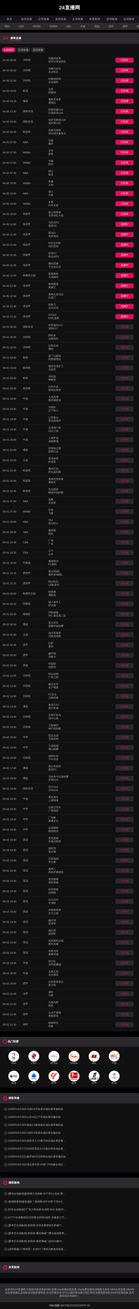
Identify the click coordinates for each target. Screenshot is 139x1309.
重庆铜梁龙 (54, 400)
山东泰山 (53, 417)
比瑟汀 (52, 297)
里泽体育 (53, 458)
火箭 (50, 195)
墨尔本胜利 (54, 766)
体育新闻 (94, 19)
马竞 (50, 89)
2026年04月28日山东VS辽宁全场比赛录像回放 (32, 1116)
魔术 (50, 143)
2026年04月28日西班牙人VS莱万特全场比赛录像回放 (36, 1140)
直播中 (124, 224)
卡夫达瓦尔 (54, 266)
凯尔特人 (53, 523)
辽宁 (50, 550)
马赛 (50, 995)
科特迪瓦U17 (55, 325)
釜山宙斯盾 (54, 212)
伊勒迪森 (53, 612)
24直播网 (69, 7)
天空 (50, 150)
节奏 (50, 160)
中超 (82, 26)
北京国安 (53, 974)
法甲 (25, 993)
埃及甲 (27, 224)
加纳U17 (53, 328)
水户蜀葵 (53, 687)
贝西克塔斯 (54, 636)
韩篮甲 (27, 213)
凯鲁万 (52, 304)
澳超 (25, 706)
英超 (97, 26)
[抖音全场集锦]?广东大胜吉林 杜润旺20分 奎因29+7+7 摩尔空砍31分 (44, 1209)
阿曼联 (27, 603)
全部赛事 (9, 49)
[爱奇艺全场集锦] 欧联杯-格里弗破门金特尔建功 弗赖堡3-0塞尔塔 (42, 1241)
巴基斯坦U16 (55, 112)
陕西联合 (53, 831)
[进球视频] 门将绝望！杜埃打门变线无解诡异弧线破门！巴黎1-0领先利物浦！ (49, 1249)
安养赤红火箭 (56, 215)
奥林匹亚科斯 (56, 479)
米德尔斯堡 (54, 841)
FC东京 (52, 694)
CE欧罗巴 (53, 584)
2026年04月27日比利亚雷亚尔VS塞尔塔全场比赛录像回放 (38, 1148)
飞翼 (50, 513)
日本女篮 (53, 205)
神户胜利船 (54, 728)
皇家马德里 (54, 130)
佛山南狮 (53, 749)
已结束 (124, 60)
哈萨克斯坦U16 (57, 119)
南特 (50, 992)
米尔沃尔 (53, 899)
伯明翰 (52, 892)
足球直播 (43, 19)
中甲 (25, 737)
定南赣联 (53, 827)
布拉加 (52, 376)
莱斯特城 (53, 954)
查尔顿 (52, 851)
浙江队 (52, 961)
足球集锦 (128, 19)
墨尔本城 (53, 708)
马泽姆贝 (53, 277)
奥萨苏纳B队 (55, 574)
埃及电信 (53, 236)
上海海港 (53, 800)
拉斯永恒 (53, 345)
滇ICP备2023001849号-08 (75, 1305)
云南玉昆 (53, 971)
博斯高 (52, 595)
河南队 (52, 407)
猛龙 (50, 174)
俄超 (25, 449)
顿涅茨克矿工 (56, 366)
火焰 (50, 184)
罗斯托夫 (53, 779)
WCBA (37, 26)
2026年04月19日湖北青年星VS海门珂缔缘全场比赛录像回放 (40, 1164)
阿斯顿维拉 (54, 359)
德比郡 (52, 930)
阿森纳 (52, 92)
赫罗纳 (52, 653)
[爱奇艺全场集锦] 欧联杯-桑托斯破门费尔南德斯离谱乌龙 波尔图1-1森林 (46, 1233)
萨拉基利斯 (54, 472)
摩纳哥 (52, 482)
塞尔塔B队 (54, 571)
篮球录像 (60, 19)
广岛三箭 (53, 677)
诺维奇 (52, 923)
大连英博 (53, 396)
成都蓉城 (53, 441)
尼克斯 (52, 502)
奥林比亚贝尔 (56, 294)
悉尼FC (52, 769)
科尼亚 (52, 461)
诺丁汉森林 (54, 355)
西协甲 (27, 573)
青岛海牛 (53, 797)
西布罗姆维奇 (56, 872)
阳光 (50, 164)
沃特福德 (53, 858)
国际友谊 (28, 111)
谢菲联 (52, 933)
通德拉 (52, 102)
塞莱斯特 (53, 273)
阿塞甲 (27, 254)
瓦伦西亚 (53, 489)
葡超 (25, 101)
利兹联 (52, 663)
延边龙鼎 (53, 735)
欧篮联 (27, 131)
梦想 (50, 153)
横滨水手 (53, 684)
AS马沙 (52, 314)
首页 (9, 19)
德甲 (25, 1014)
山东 (50, 554)
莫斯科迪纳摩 (56, 625)
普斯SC (52, 225)
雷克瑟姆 (53, 838)
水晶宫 (52, 369)
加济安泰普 (54, 632)
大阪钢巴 (53, 725)
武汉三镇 (53, 430)
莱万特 (52, 985)
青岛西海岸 (54, 420)
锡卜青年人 (54, 602)
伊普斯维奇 (54, 909)
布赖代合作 (54, 68)
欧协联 (27, 367)
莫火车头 (53, 622)
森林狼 (52, 530)
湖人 (50, 191)
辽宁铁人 (53, 410)
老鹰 (50, 499)
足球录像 (77, 19)
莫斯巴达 (53, 451)
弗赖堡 (52, 379)
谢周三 (52, 868)
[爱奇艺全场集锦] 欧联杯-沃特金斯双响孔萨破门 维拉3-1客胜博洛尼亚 (45, 1225)
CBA (21, 26)
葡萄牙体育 (54, 99)
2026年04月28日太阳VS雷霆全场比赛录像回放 (32, 1132)
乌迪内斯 (53, 1002)
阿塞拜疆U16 (55, 109)
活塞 (50, 140)
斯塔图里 (53, 284)
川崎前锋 (53, 697)
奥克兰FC (53, 704)
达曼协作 (53, 338)
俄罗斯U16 (54, 123)
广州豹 (52, 817)
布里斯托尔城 (56, 940)
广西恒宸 (53, 810)
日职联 (27, 675)
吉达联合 (53, 71)
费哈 (50, 348)
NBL (68, 26)
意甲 (111, 26)
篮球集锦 (111, 19)
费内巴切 (53, 468)
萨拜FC (52, 253)
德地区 (27, 614)
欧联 (25, 357)
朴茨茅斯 (53, 889)
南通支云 (53, 820)
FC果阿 (52, 564)
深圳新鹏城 (54, 964)
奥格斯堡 (53, 1015)
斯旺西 (52, 848)
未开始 (124, 326)
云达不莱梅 (54, 1012)
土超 (25, 460)
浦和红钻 (53, 756)
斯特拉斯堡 (54, 389)
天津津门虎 (54, 427)
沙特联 (27, 60)
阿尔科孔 (53, 581)
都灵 (50, 1005)
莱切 (50, 646)
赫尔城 (52, 920)
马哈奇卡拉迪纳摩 (58, 776)
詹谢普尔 (53, 561)
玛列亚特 (53, 246)
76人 (51, 520)
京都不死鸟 (54, 715)
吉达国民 (53, 82)
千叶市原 (53, 759)
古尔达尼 (53, 307)
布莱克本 (53, 951)
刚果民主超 (29, 275)
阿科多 (52, 335)
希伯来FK (53, 256)
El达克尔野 (54, 243)
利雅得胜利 (54, 78)
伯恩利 (52, 666)
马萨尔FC (53, 222)
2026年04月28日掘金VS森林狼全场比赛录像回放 (33, 1124)
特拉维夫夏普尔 (57, 133)
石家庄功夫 (54, 807)
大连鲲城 (53, 745)
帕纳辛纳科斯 (56, 492)
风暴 (50, 181)
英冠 (25, 839)
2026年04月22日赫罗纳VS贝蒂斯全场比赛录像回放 (35, 1156)
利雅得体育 (54, 58)
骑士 (50, 171)
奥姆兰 (52, 287)
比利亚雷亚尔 (56, 981)
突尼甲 (27, 285)
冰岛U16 (53, 790)
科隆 (50, 1026)
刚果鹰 (52, 591)
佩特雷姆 (53, 263)
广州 (50, 540)
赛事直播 (15, 38)
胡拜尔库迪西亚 (57, 61)
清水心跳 (53, 718)
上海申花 (53, 438)
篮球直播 (26, 19)
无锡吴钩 (53, 738)
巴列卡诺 (53, 386)
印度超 (27, 562)
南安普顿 (53, 882)
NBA (7, 26)
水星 (50, 202)
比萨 (50, 643)
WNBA (53, 26)
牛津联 (52, 902)
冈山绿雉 (53, 674)
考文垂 (52, 861)
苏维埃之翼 (54, 448)
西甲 (125, 26)
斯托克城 (53, 944)
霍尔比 (52, 232)
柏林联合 (53, 1022)
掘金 (50, 533)
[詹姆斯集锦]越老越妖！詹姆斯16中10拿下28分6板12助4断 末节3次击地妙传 (49, 1201)
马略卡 (52, 656)
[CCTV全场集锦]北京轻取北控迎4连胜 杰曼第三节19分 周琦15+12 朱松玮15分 (50, 1217)
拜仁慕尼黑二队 (57, 615)
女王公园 (53, 913)
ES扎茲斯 (53, 318)
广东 (50, 543)
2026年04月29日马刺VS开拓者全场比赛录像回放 (33, 1109)
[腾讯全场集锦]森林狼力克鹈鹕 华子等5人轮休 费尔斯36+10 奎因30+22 (46, 1193)
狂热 (50, 509)
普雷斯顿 (53, 879)
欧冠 (25, 90)
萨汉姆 (52, 605)
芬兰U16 (53, 786)
